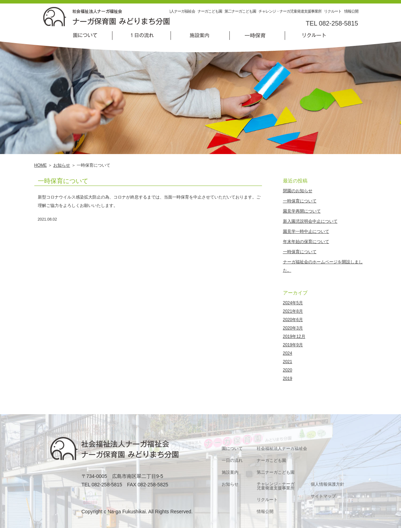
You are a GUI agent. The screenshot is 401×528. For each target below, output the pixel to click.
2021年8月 (293, 311)
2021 (287, 361)
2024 (287, 353)
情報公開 (351, 11)
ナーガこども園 (210, 11)
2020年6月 (293, 319)
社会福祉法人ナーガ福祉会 (174, 11)
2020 (287, 370)
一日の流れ (232, 460)
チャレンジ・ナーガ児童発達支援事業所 (290, 11)
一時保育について (63, 181)
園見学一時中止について (306, 231)
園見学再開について (302, 211)
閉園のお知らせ (297, 190)
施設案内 (230, 472)
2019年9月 (293, 344)
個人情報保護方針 (327, 484)
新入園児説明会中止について (310, 221)
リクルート (332, 11)
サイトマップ (323, 496)
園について (232, 448)
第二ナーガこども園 (240, 11)
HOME (40, 165)
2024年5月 (293, 302)
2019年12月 (294, 336)
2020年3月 (293, 328)
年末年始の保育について (306, 241)
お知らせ (61, 165)
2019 (287, 378)
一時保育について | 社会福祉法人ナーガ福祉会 (106, 16)
